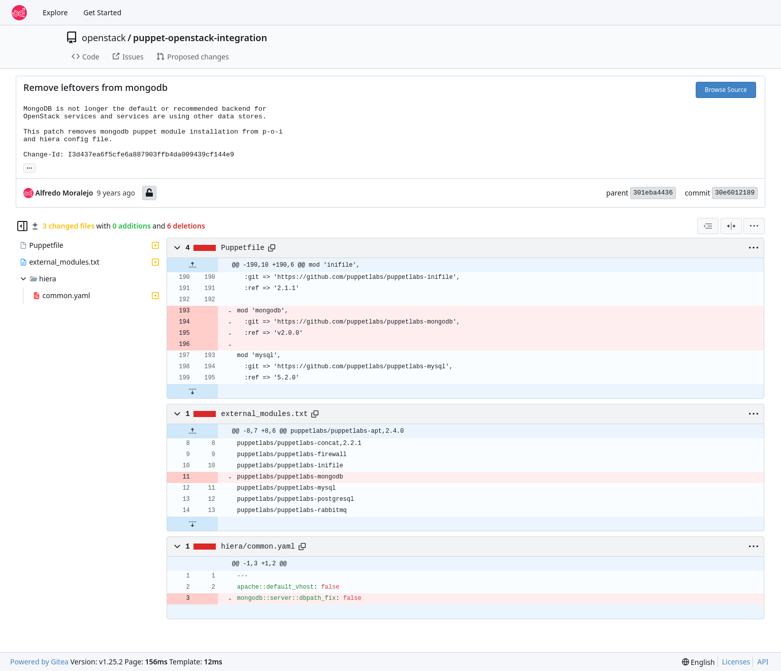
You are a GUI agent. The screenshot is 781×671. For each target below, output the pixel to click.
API (762, 661)
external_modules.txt (264, 414)
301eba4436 (653, 193)
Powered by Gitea (39, 661)
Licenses (736, 661)
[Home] (19, 13)
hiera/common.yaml (258, 546)
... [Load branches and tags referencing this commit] (29, 167)
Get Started (102, 12)
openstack (104, 38)
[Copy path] (272, 248)
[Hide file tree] (22, 226)
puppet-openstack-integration (200, 38)
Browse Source (726, 89)
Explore (55, 12)
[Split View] (731, 226)
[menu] (754, 226)
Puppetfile (243, 248)
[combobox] (708, 226)
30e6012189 (735, 193)
